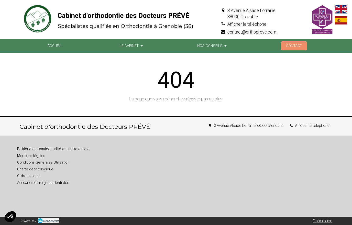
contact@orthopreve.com (251, 32)
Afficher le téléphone (246, 24)
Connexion (322, 220)
